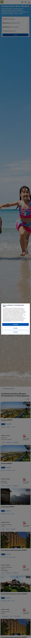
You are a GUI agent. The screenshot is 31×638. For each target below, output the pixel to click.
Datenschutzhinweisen (7, 320)
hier (22, 320)
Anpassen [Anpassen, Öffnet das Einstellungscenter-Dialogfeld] (15, 328)
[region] (15, 319)
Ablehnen (15, 332)
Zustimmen (15, 324)
